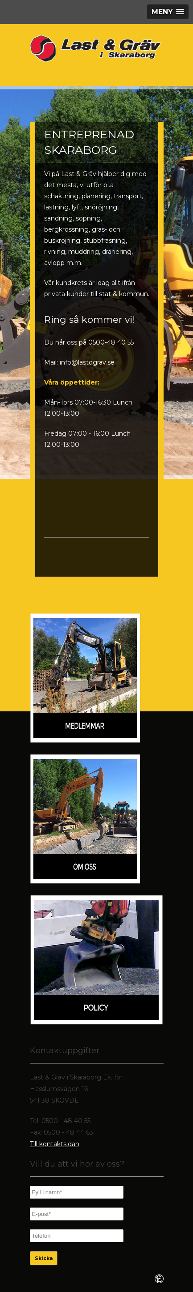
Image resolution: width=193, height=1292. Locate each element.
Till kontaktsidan (54, 1144)
